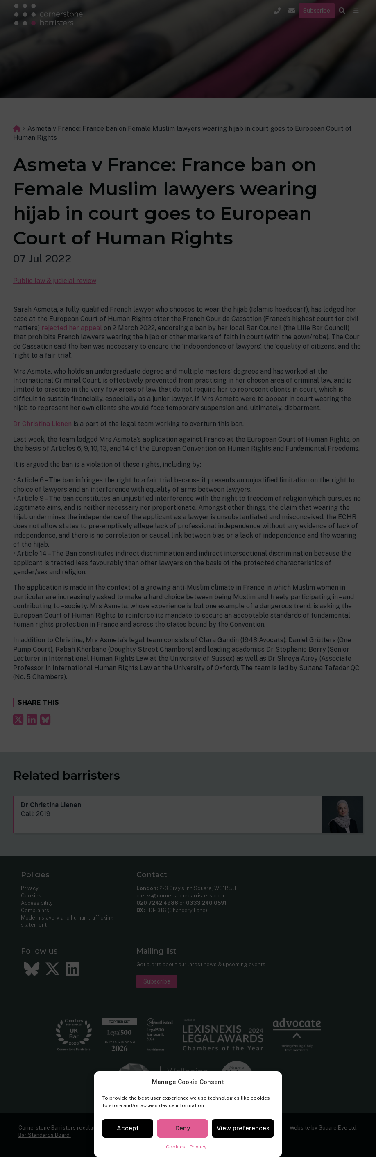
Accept (128, 1128)
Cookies (176, 1147)
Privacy (198, 1147)
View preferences (243, 1128)
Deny (182, 1128)
